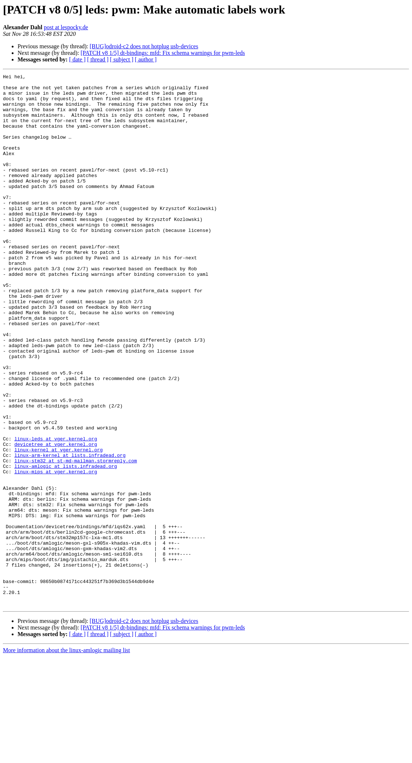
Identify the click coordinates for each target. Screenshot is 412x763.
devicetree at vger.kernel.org (55, 518)
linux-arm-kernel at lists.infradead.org (69, 532)
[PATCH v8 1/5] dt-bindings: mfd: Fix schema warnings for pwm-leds (162, 53)
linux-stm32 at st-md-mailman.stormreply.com (75, 538)
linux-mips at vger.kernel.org (55, 551)
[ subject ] (121, 59)
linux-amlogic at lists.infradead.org (65, 545)
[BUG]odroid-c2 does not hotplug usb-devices (144, 46)
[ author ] (146, 59)
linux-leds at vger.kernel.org (55, 512)
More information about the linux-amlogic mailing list (66, 756)
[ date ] (77, 59)
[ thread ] (98, 59)
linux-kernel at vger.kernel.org (58, 525)
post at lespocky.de (66, 27)
